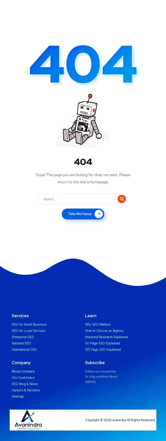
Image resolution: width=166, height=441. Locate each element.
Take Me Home (85, 214)
